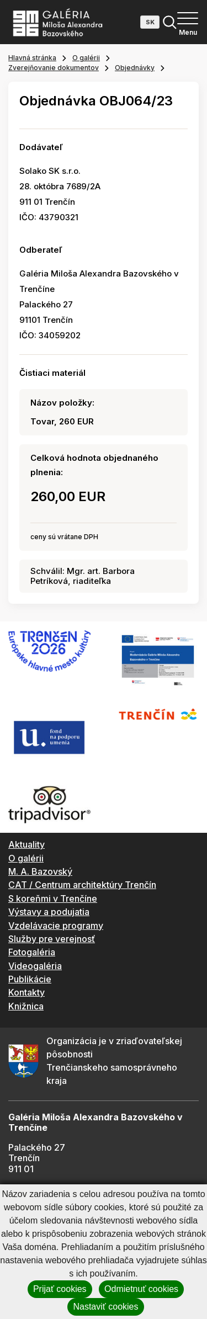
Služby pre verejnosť (51, 938)
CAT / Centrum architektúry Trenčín (82, 884)
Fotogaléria (31, 952)
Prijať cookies (60, 1289)
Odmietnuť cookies (141, 1289)
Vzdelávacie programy (55, 925)
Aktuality (26, 844)
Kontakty (26, 992)
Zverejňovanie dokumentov (53, 67)
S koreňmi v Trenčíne (52, 898)
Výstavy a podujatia (48, 911)
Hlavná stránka (32, 58)
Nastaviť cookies (105, 1306)
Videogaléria (35, 965)
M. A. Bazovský (40, 871)
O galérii (86, 58)
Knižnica (26, 1006)
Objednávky (135, 67)
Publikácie (29, 979)
